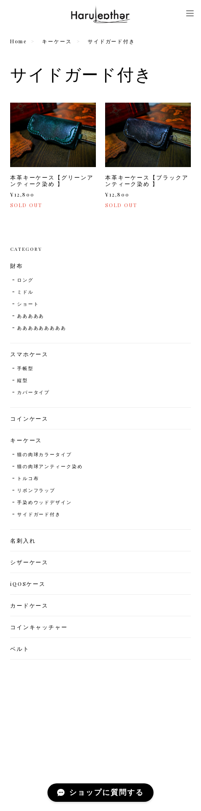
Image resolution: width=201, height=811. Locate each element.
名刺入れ (23, 540)
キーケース (57, 41)
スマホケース (29, 354)
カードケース (29, 605)
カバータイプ (33, 392)
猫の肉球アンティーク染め (50, 466)
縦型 (22, 380)
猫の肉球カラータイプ (44, 454)
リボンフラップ (36, 490)
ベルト (20, 648)
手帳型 (25, 368)
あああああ (31, 316)
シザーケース (29, 562)
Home (18, 41)
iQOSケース (28, 583)
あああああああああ (41, 327)
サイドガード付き (39, 514)
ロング (25, 280)
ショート (28, 304)
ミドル (25, 292)
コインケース (29, 418)
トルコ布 (28, 478)
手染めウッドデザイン (44, 502)
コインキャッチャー (39, 627)
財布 (16, 265)
